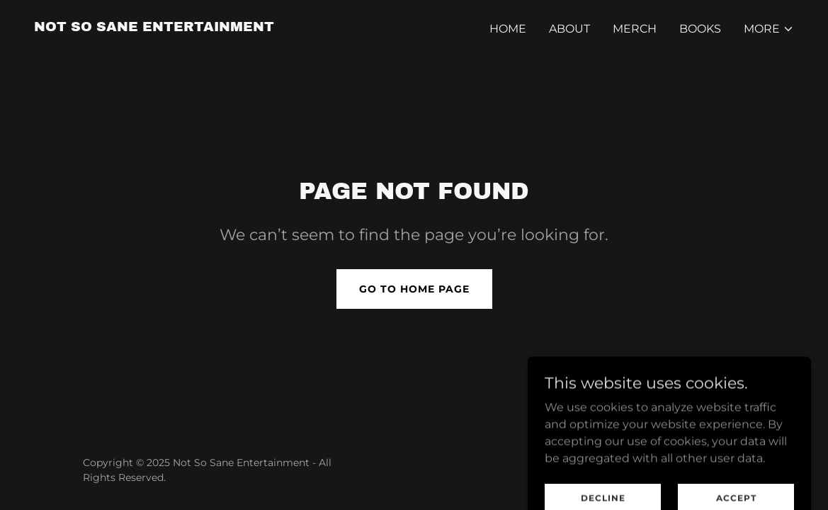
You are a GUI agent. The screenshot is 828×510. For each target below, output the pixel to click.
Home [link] (507, 28)
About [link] (569, 28)
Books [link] (700, 28)
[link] (154, 27)
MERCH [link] (635, 28)
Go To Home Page (414, 289)
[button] (769, 29)
